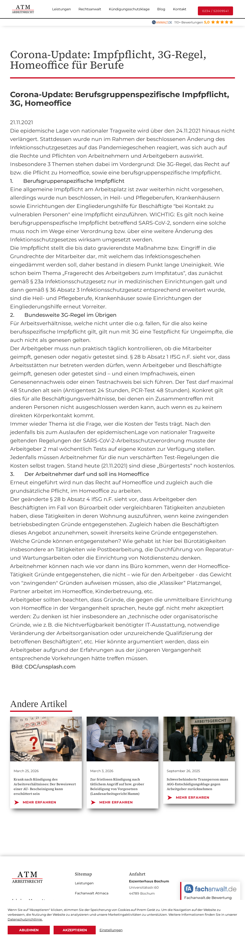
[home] (23, 9)
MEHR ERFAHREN (35, 802)
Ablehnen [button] (29, 930)
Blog (161, 9)
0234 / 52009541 (215, 11)
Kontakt (179, 9)
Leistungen (61, 9)
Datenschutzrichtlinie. (25, 919)
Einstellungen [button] (111, 930)
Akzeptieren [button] (75, 930)
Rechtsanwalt (89, 9)
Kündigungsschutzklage (129, 9)
